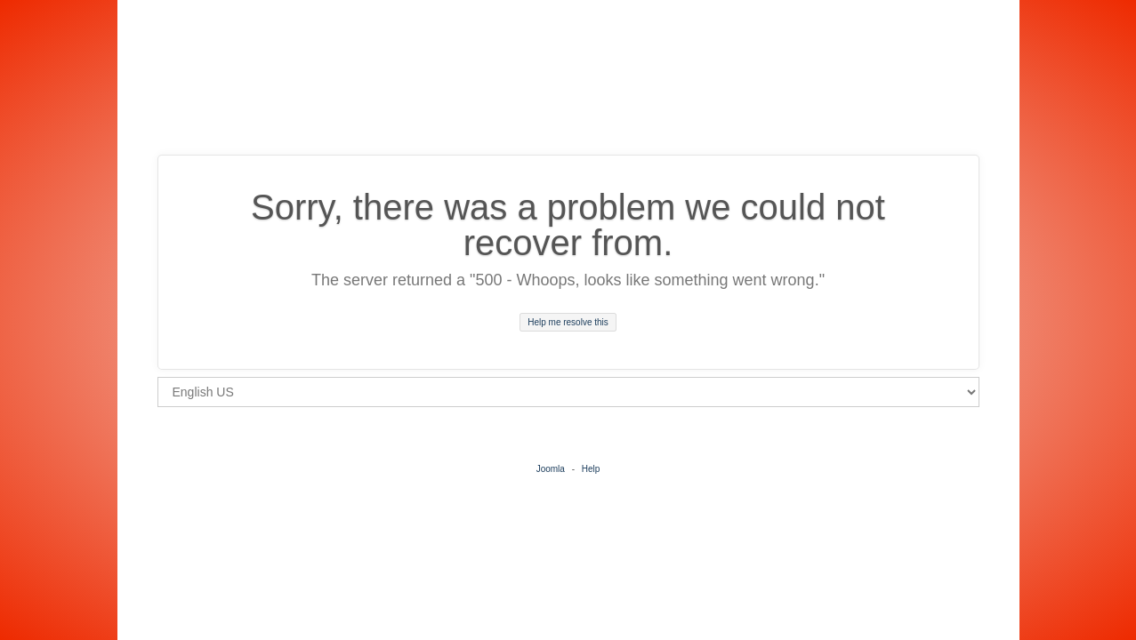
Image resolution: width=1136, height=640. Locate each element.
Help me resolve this (568, 322)
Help (591, 469)
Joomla (550, 469)
